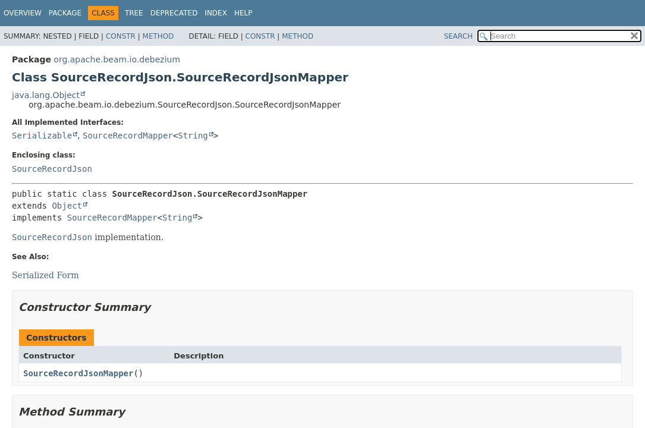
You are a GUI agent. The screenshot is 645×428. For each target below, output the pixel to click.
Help (243, 13)
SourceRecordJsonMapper (78, 373)
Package (65, 13)
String (193, 135)
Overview (23, 13)
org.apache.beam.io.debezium (117, 59)
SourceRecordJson (52, 169)
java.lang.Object (46, 95)
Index (215, 13)
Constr (121, 36)
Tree (134, 13)
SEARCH (458, 36)
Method (158, 36)
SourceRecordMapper (128, 135)
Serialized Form (45, 275)
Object (67, 205)
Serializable (42, 135)
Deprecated (174, 13)
